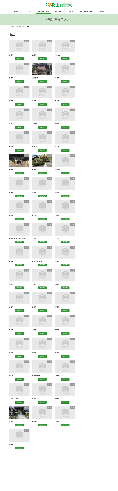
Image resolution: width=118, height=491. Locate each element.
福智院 (34, 169)
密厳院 (34, 55)
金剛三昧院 (35, 78)
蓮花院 (11, 421)
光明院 (57, 307)
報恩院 (34, 215)
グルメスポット (86, 60)
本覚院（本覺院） (14, 398)
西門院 (57, 398)
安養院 (11, 307)
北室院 (34, 330)
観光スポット (86, 78)
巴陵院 (34, 192)
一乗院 (57, 215)
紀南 (83, 74)
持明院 (11, 330)
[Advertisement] (95, 44)
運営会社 (34, 459)
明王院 (11, 375)
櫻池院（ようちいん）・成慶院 (17, 238)
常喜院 (57, 101)
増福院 (57, 261)
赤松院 (34, 307)
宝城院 (11, 55)
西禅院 (11, 444)
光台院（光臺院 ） (37, 261)
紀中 (83, 67)
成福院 (57, 78)
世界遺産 (84, 63)
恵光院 (11, 169)
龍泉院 (11, 78)
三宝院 (57, 238)
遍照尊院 (34, 123)
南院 (10, 123)
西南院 (57, 284)
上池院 (57, 421)
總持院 (11, 101)
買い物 (84, 82)
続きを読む (19, 58)
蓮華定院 (57, 169)
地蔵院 (11, 284)
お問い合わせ (25, 459)
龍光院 (34, 101)
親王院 (11, 353)
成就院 (57, 330)
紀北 (83, 71)
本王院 (57, 146)
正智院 (57, 375)
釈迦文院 (34, 421)
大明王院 (34, 146)
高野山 (84, 89)
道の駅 (84, 85)
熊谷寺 (57, 353)
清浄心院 (57, 55)
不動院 (34, 284)
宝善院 (57, 192)
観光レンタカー (14, 459)
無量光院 (11, 146)
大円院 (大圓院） (37, 375)
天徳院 (34, 353)
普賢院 (11, 192)
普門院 (11, 215)
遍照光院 (11, 261)
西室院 (57, 123)
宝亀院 (34, 398)
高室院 (34, 238)
